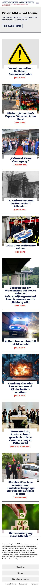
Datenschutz (23, 584)
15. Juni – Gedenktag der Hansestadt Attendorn (21, 203)
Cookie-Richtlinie (11, 584)
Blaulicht (20, 78)
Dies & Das (20, 123)
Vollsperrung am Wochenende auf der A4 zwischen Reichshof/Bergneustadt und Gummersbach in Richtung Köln (20, 295)
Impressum (34, 584)
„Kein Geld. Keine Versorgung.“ (20, 160)
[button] (38, 539)
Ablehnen (20, 573)
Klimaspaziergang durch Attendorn (21, 534)
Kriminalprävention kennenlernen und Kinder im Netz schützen (20, 388)
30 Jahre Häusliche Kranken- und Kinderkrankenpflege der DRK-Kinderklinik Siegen (20, 488)
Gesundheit (20, 165)
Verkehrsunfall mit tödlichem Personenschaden (20, 71)
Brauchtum (20, 210)
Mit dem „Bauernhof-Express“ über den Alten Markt (20, 116)
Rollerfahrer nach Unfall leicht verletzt (20, 343)
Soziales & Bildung (20, 446)
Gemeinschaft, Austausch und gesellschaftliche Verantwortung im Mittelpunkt (20, 437)
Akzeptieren (20, 567)
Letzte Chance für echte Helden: (20, 247)
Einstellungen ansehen (20, 579)
